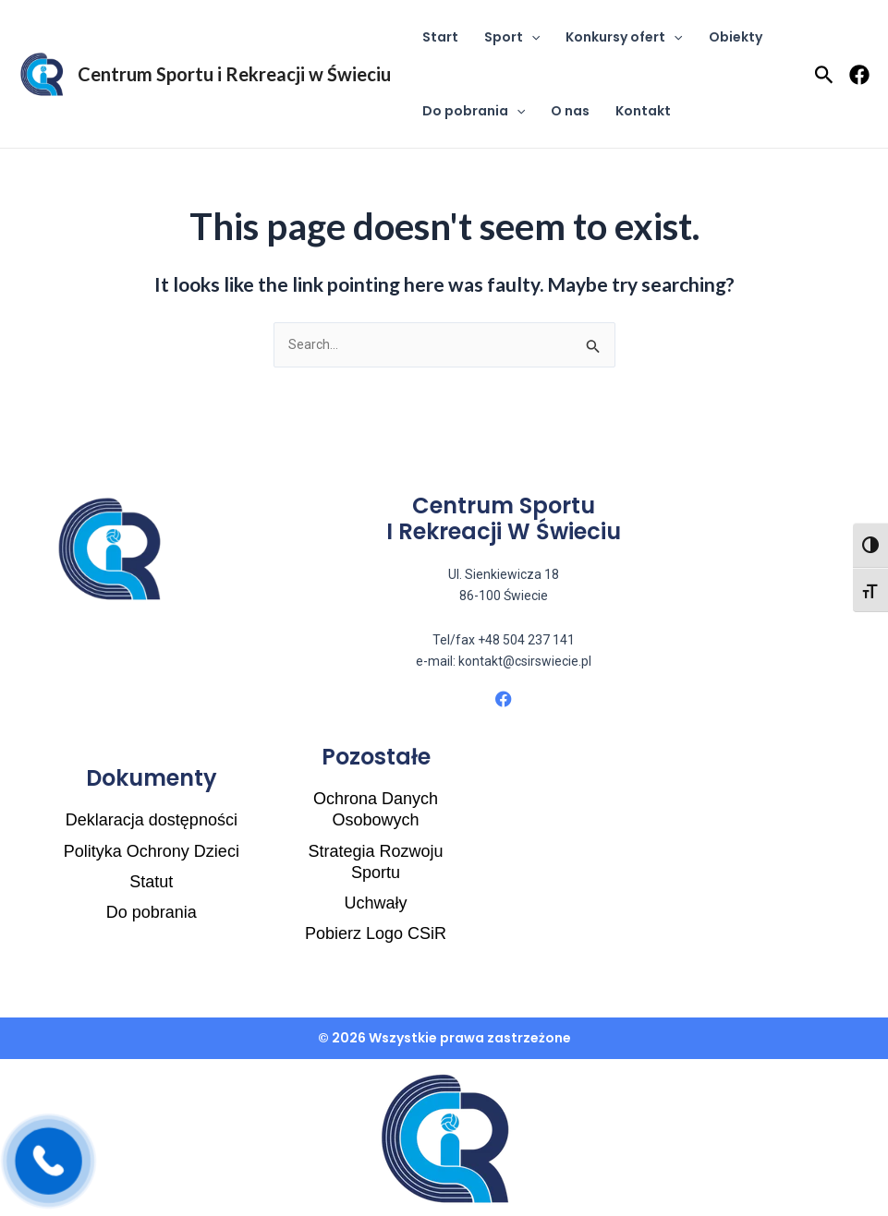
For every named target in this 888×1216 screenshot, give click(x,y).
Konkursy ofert (624, 37)
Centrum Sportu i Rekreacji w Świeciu (234, 74)
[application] (531, 37)
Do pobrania (473, 111)
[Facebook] (859, 75)
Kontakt (643, 111)
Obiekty (735, 37)
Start (440, 37)
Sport (512, 37)
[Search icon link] (824, 76)
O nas (570, 111)
